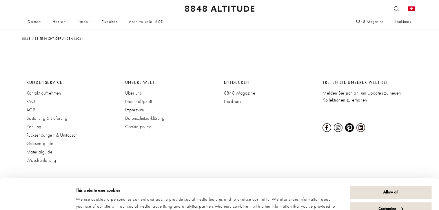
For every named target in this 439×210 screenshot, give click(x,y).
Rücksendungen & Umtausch (52, 135)
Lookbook (403, 21)
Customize (390, 178)
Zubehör (109, 21)
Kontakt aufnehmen (43, 93)
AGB (30, 110)
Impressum (134, 110)
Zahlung (33, 127)
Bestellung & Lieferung (46, 118)
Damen (34, 21)
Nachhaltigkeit (138, 101)
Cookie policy (138, 127)
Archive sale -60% (146, 21)
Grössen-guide (39, 143)
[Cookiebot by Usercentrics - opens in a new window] (37, 198)
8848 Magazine (369, 21)
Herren (59, 21)
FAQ (30, 101)
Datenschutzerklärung (144, 118)
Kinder (83, 21)
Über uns (133, 93)
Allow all (390, 161)
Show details (87, 199)
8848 (26, 39)
